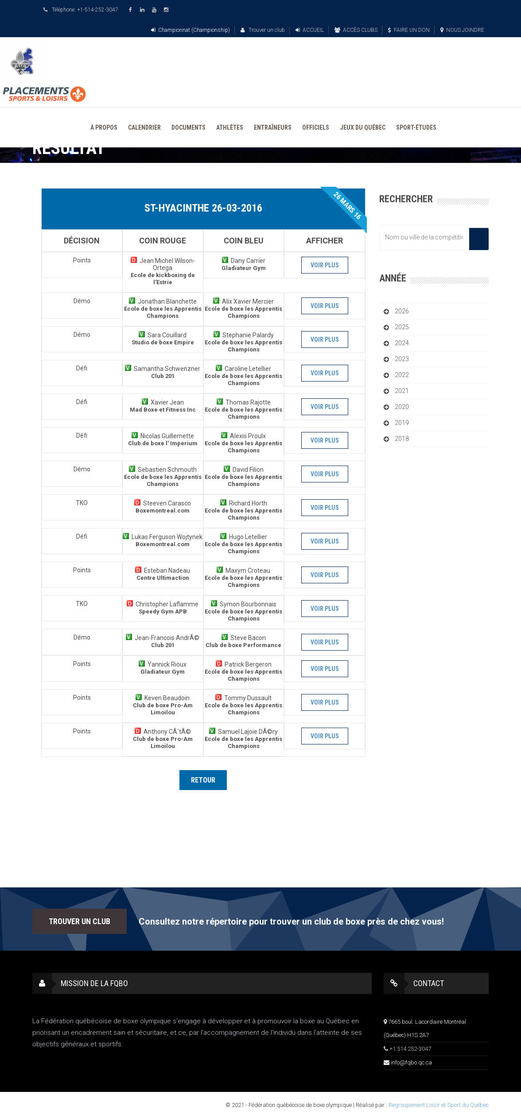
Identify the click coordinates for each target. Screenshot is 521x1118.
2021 (402, 390)
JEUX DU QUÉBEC (362, 127)
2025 (402, 327)
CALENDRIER (144, 127)
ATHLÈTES (229, 127)
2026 (402, 311)
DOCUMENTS (188, 127)
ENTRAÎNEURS (273, 127)
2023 (402, 358)
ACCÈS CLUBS (355, 30)
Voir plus (325, 265)
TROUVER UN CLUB (79, 921)
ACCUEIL (309, 30)
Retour (203, 780)
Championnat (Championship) (190, 30)
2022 (402, 374)
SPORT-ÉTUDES (416, 127)
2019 (402, 422)
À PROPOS (103, 127)
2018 (402, 438)
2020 (402, 406)
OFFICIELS (315, 127)
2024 (402, 343)
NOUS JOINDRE (462, 30)
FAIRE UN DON (409, 30)
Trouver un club (263, 30)
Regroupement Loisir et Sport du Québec (439, 1105)
